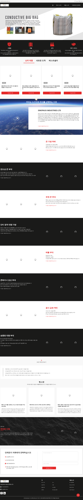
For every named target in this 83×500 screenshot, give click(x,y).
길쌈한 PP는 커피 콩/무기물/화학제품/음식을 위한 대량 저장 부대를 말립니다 (16, 283)
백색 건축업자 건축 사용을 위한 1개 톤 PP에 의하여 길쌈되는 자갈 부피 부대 (31, 87)
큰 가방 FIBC (51, 142)
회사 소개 (43, 482)
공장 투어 (43, 484)
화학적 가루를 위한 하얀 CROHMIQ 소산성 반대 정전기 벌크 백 (13, 227)
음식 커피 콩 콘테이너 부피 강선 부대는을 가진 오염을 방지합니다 (13, 284)
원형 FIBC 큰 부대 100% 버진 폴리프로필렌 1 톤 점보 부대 (9, 86)
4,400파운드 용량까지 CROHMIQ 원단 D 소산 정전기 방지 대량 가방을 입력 (15, 229)
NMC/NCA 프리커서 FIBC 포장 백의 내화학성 (40, 404)
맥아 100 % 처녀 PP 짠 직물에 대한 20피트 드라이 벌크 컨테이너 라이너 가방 (22, 375)
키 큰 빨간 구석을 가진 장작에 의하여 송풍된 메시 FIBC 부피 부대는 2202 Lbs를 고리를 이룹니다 (18, 341)
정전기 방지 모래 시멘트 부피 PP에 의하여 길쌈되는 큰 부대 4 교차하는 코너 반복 (62, 203)
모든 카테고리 (71, 489)
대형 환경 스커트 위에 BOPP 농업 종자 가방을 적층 (16, 369)
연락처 (43, 489)
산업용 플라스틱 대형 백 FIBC (52, 144)
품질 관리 (43, 487)
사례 (53, 484)
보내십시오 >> (49, 468)
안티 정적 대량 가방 (8, 225)
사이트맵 (53, 487)
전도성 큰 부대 (6, 169)
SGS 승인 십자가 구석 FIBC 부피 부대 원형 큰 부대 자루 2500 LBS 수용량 (60, 147)
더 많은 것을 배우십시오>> (43, 126)
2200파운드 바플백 (49, 257)
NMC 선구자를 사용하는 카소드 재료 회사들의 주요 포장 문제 (13, 405)
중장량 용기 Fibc (49, 255)
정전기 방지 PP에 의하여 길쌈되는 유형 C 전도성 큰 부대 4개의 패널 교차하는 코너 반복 (18, 175)
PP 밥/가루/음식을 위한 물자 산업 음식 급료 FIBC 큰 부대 (57, 314)
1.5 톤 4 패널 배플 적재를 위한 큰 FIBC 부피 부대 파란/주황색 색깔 (71, 86)
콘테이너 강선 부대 (8, 280)
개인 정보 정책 (54, 489)
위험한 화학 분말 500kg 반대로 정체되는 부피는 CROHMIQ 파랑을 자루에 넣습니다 (17, 230)
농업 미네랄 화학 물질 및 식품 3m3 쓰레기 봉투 (9, 286)
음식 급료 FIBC (52, 308)
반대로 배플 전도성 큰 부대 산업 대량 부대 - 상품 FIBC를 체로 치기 (13, 172)
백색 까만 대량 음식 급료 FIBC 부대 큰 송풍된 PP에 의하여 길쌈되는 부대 (60, 312)
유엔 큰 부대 (51, 197)
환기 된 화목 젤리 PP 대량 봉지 (6, 338)
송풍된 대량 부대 (7, 336)
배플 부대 (49, 252)
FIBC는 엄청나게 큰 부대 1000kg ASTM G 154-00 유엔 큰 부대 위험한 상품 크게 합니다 (63, 200)
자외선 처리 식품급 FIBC (51, 310)
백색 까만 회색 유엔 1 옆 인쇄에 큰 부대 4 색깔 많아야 (56, 201)
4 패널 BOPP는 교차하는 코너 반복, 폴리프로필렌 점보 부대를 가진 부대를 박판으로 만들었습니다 (27, 373)
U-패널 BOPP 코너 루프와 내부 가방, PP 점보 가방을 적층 (18, 371)
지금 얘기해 (10, 93)
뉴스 (53, 482)
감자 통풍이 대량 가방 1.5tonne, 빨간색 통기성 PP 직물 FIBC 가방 (13, 343)
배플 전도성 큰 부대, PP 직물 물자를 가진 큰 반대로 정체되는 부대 (51, 86)
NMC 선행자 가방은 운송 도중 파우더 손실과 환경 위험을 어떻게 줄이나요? (69, 405)
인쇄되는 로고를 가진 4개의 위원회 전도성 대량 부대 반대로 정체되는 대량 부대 (16, 173)
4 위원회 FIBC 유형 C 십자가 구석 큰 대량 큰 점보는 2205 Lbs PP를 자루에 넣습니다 (62, 258)
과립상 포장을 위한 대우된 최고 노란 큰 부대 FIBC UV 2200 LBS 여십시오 (60, 146)
